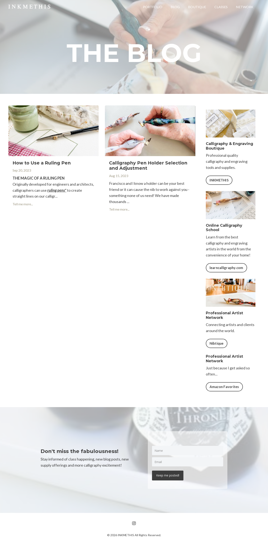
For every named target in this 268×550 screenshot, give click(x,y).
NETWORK (244, 7)
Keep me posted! (167, 475)
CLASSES (221, 7)
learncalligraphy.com (226, 268)
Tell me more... (23, 204)
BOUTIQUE (197, 7)
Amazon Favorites (224, 387)
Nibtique (217, 343)
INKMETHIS (219, 180)
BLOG (175, 7)
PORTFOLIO (152, 7)
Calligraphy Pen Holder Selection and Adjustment (148, 165)
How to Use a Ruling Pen (42, 163)
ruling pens (56, 190)
